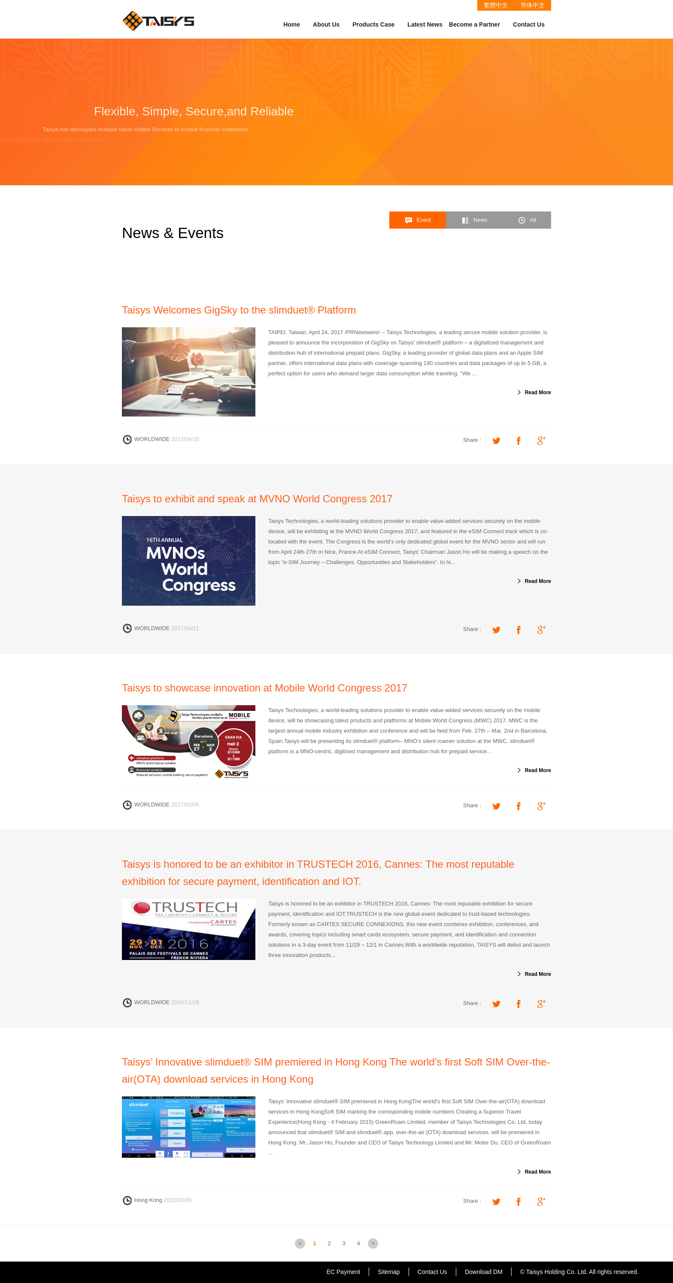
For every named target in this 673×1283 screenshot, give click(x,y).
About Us (326, 24)
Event (417, 220)
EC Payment (344, 1271)
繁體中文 (496, 5)
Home (291, 24)
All (527, 220)
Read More (538, 392)
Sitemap (389, 1271)
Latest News (425, 24)
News (474, 220)
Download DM (484, 1271)
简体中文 (533, 5)
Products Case (373, 24)
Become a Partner (474, 24)
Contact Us (529, 24)
